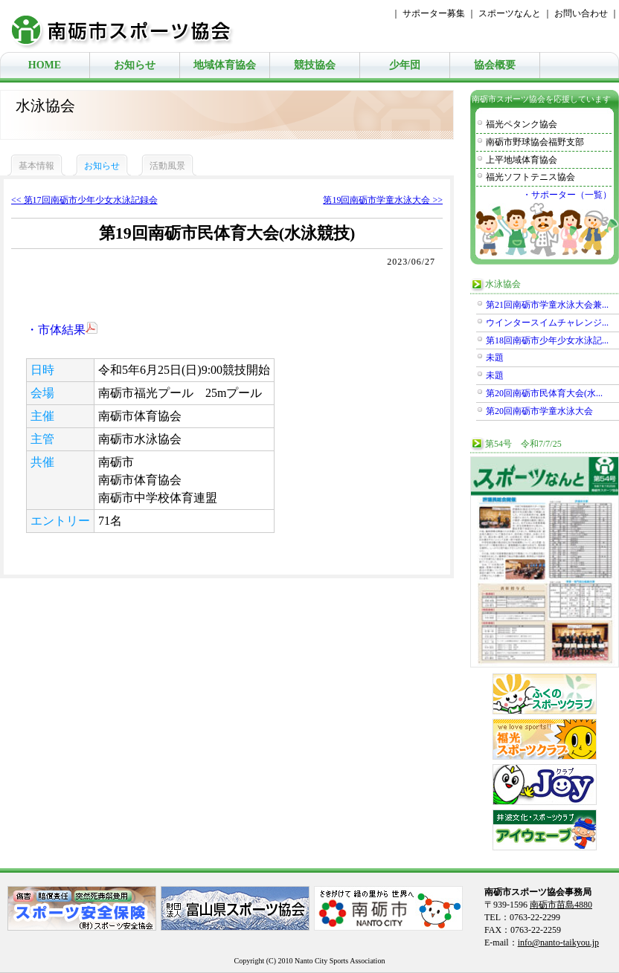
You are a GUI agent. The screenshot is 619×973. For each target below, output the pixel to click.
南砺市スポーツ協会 (130, 26)
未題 (495, 357)
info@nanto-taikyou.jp (558, 942)
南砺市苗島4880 (561, 904)
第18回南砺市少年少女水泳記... (547, 340)
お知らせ (134, 65)
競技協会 (315, 65)
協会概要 (495, 65)
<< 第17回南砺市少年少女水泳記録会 (84, 200)
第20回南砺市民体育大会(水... (544, 393)
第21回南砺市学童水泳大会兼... (547, 305)
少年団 (404, 65)
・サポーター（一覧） (567, 195)
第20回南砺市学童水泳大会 (539, 411)
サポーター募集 (433, 13)
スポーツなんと (509, 13)
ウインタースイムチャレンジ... (547, 322)
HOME (44, 65)
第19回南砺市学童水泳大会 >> (383, 200)
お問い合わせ (581, 13)
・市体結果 (61, 329)
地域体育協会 (224, 65)
